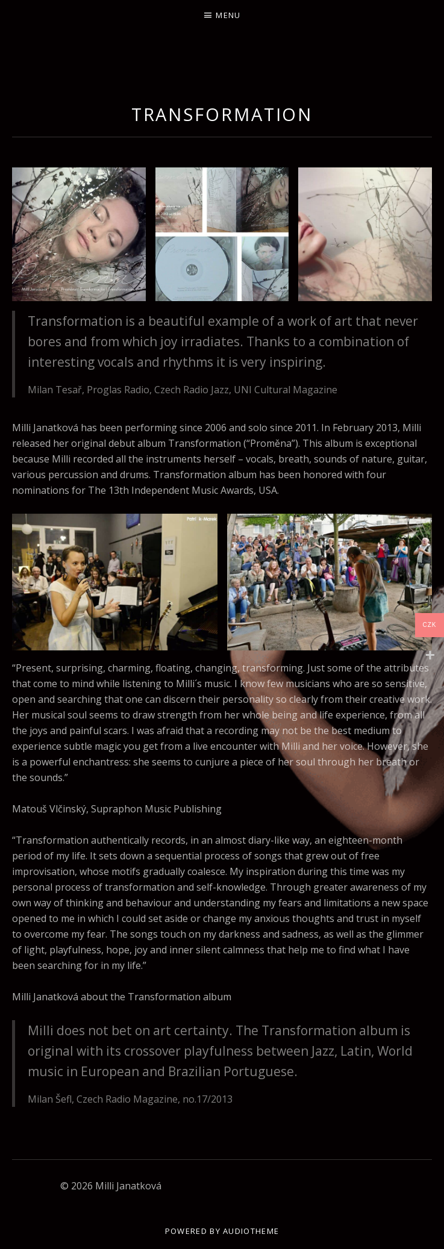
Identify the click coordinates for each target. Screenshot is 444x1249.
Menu (228, 15)
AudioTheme (251, 1231)
